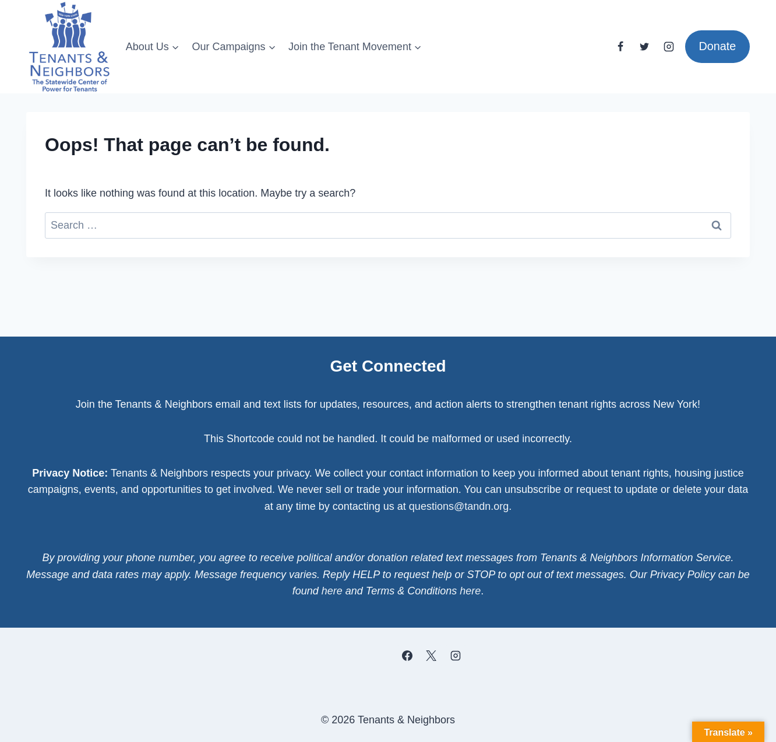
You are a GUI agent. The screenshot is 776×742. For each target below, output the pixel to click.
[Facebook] (620, 46)
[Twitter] (644, 46)
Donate (717, 46)
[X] (431, 655)
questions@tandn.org (459, 506)
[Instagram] (668, 46)
